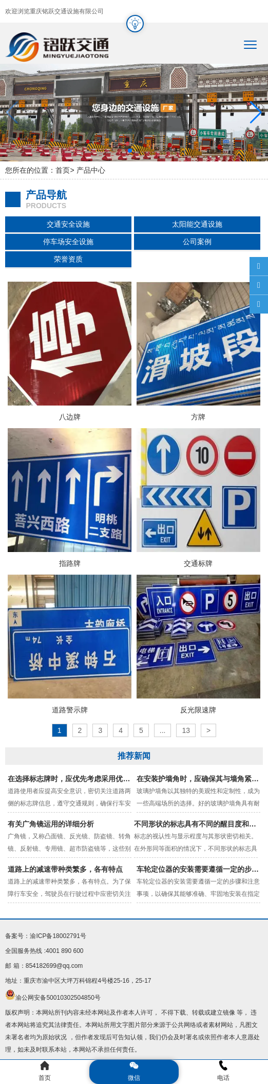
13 (186, 730)
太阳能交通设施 (197, 224)
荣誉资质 (68, 259)
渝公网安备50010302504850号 (57, 997)
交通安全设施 (68, 224)
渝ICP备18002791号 (58, 936)
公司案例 (197, 241)
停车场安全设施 (68, 241)
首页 (62, 170)
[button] (256, 112)
